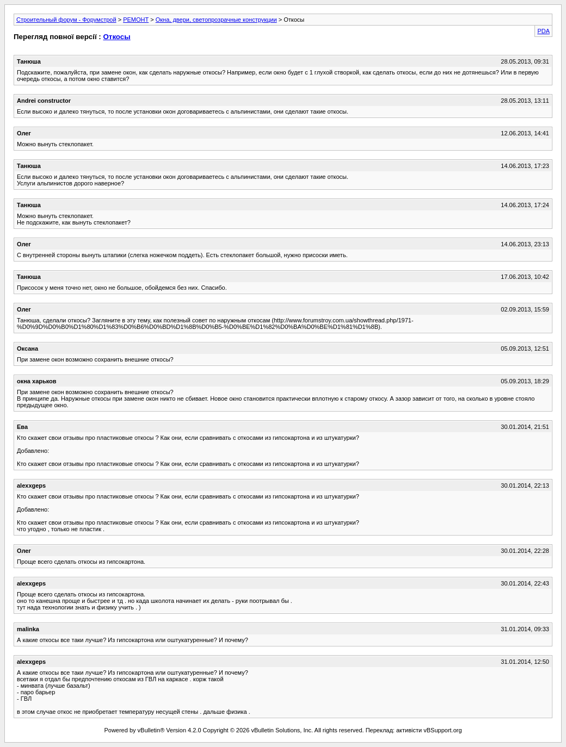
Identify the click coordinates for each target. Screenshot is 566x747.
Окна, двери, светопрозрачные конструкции (216, 19)
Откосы (116, 37)
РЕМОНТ (136, 19)
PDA (543, 31)
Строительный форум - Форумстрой (66, 19)
